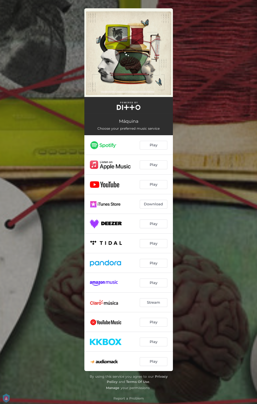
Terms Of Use (137, 382)
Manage (113, 388)
